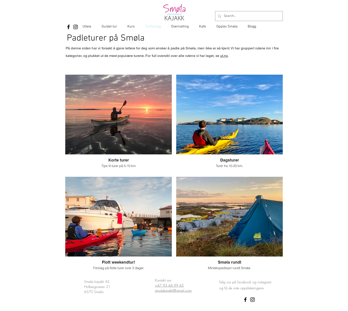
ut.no (224, 56)
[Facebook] (68, 27)
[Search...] (248, 16)
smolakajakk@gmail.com (173, 290)
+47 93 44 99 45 (169, 285)
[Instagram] (76, 27)
